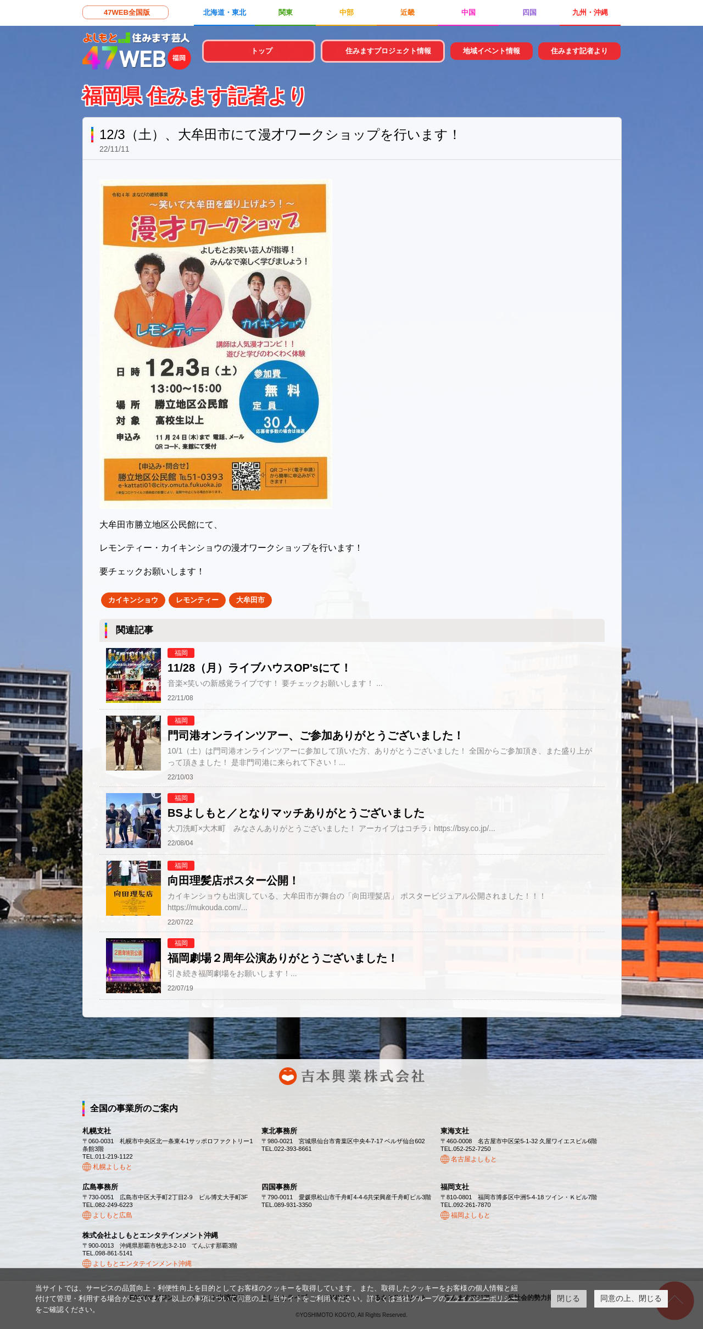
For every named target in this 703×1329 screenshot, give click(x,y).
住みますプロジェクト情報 (388, 51)
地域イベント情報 (491, 51)
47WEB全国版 (127, 12)
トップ (261, 51)
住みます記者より (579, 51)
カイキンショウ (133, 600)
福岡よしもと (470, 1215)
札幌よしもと (112, 1167)
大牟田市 (250, 600)
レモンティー (197, 600)
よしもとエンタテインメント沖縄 (142, 1263)
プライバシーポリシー (482, 1298)
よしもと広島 (112, 1215)
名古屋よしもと (474, 1159)
